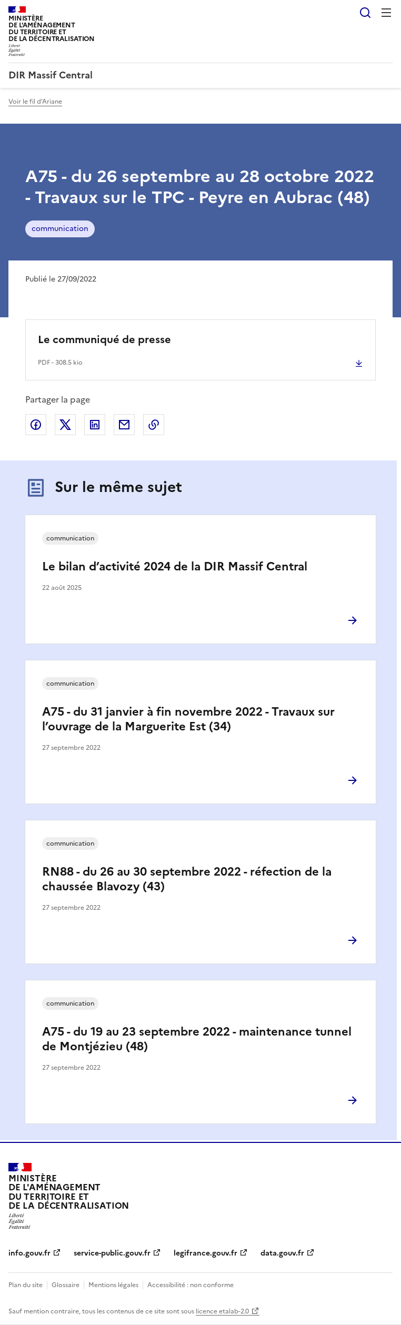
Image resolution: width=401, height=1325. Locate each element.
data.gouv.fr (282, 1253)
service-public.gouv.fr (112, 1253)
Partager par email (124, 424)
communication (60, 228)
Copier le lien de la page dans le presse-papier (153, 424)
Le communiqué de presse (104, 339)
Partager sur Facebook (35, 424)
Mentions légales (113, 1285)
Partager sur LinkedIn (94, 424)
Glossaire (65, 1285)
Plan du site (25, 1285)
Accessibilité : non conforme (190, 1285)
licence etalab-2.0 (222, 1311)
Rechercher (365, 12)
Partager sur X (65, 424)
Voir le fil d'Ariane (35, 101)
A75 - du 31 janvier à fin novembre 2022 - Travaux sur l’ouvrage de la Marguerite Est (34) (188, 719)
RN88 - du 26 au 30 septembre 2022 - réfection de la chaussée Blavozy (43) (187, 879)
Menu (386, 12)
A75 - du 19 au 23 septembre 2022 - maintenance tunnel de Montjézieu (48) (197, 1039)
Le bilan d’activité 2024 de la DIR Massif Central (174, 566)
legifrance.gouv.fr (205, 1253)
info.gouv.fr (29, 1253)
